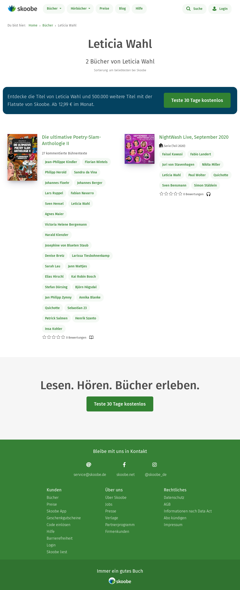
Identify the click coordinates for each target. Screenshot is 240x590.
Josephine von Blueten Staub (66, 245)
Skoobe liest (57, 552)
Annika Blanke (90, 297)
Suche (194, 8)
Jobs (108, 504)
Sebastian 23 (77, 308)
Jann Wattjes (77, 266)
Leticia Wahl (80, 204)
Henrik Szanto (85, 318)
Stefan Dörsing (56, 287)
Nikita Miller (211, 165)
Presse (110, 511)
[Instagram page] (155, 469)
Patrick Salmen (56, 318)
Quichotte (52, 308)
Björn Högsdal (86, 287)
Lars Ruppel (54, 193)
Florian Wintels (96, 162)
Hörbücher (79, 9)
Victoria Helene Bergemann (66, 225)
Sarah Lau (52, 266)
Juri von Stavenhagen (178, 165)
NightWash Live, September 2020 (194, 137)
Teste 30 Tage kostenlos (197, 100)
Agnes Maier (54, 214)
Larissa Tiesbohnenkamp (90, 256)
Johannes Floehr (57, 183)
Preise (104, 9)
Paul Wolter (197, 175)
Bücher (53, 9)
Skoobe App (56, 511)
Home (33, 25)
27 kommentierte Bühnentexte (64, 153)
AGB (167, 504)
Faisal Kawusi (172, 154)
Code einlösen (58, 525)
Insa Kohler (53, 329)
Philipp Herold (55, 172)
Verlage (111, 518)
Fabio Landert (200, 154)
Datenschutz (174, 497)
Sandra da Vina (85, 172)
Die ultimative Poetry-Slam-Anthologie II (71, 140)
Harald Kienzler (56, 235)
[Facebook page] (125, 469)
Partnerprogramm (120, 525)
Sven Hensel (54, 204)
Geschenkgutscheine (64, 518)
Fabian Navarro (82, 193)
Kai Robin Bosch (83, 277)
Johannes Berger (89, 183)
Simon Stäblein (205, 185)
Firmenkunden (117, 531)
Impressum (173, 525)
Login (220, 8)
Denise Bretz (54, 256)
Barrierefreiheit (59, 538)
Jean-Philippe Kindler (61, 162)
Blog (122, 9)
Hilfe (139, 9)
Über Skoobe (116, 497)
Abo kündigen (175, 518)
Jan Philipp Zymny (58, 297)
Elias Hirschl (54, 277)
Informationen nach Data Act (188, 511)
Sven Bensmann (174, 185)
